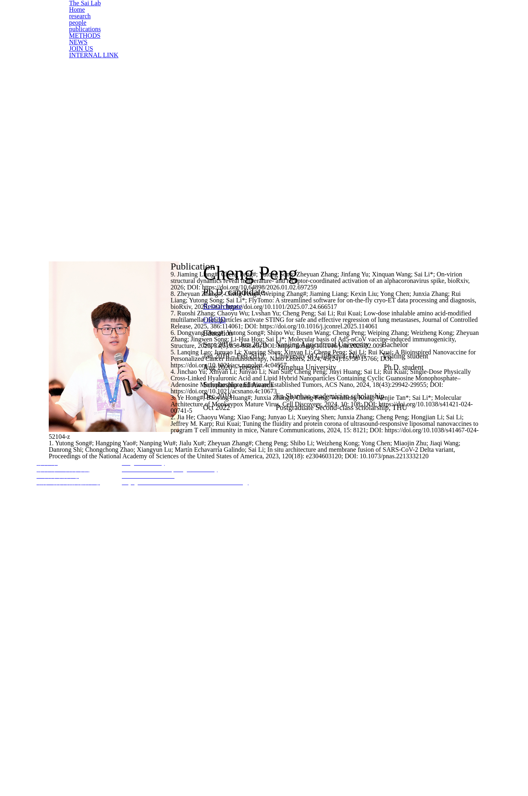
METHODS (84, 65)
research (80, 33)
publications (84, 55)
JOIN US (81, 86)
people (78, 44)
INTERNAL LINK (91, 96)
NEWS (78, 75)
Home (77, 23)
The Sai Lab (85, 13)
